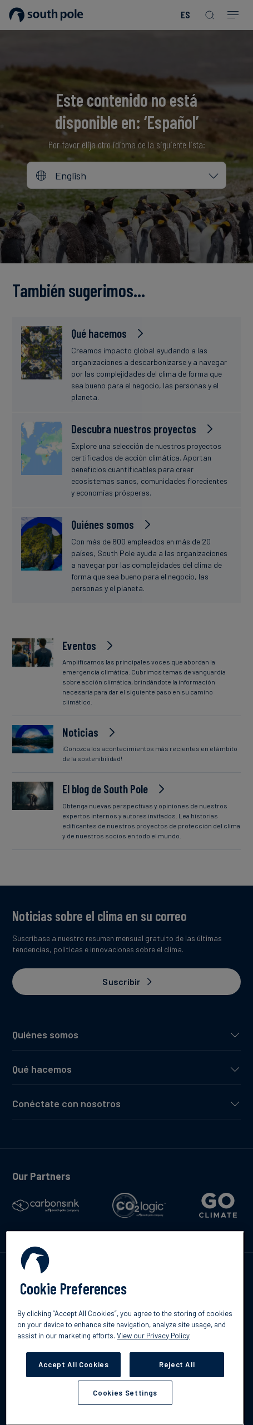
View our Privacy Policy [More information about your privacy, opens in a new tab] (153, 1335)
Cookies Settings (125, 1392)
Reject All (177, 1364)
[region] (125, 1328)
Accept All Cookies (73, 1364)
